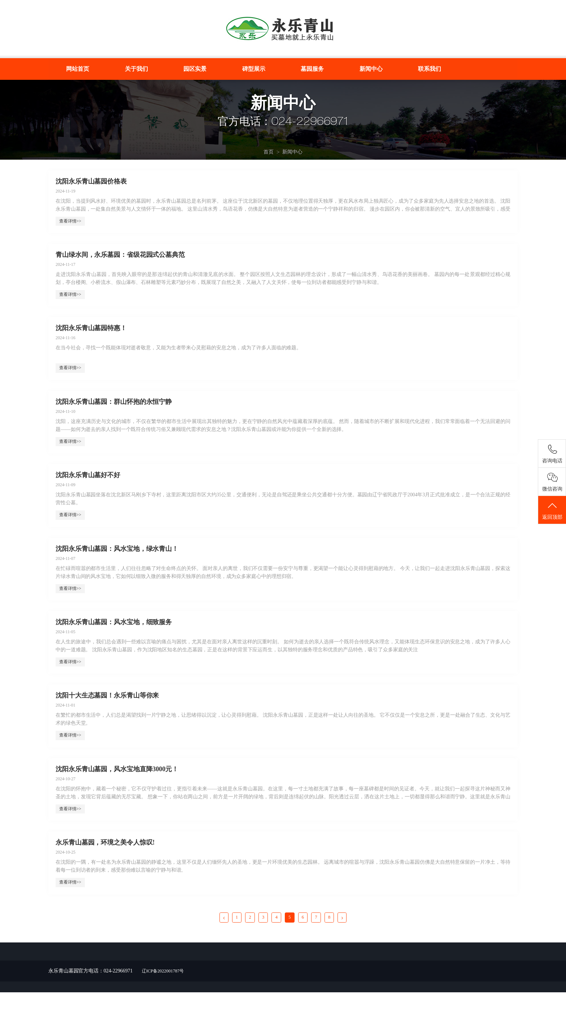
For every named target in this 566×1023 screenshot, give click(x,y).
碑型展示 (253, 69)
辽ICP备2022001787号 (166, 1001)
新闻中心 (371, 69)
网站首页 (77, 69)
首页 (269, 156)
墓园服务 (312, 69)
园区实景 (194, 69)
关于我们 (136, 69)
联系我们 (429, 69)
